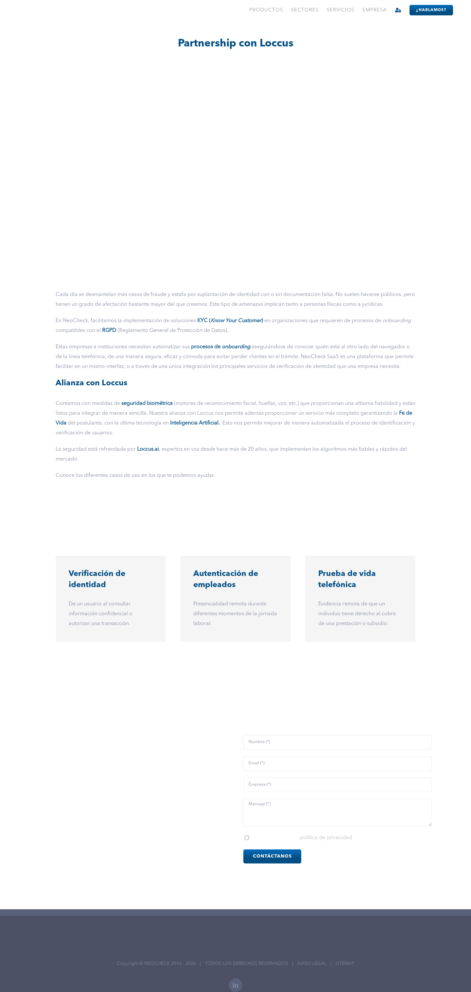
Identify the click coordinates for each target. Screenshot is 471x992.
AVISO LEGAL (311, 963)
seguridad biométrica (147, 403)
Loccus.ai (148, 449)
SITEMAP (344, 963)
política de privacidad (326, 838)
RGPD (109, 330)
